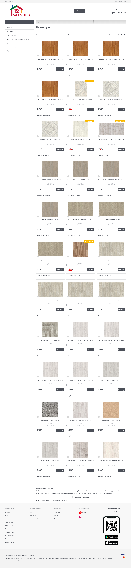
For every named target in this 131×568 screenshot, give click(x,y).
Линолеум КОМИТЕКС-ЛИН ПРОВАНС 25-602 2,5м (111, 340)
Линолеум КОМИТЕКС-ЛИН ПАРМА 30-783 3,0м (111, 460)
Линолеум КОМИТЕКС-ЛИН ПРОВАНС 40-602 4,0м (80, 380)
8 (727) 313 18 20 (107, 511)
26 (54, 483)
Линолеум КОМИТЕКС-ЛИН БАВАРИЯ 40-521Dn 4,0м (81, 460)
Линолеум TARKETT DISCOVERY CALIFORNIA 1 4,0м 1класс (50, 100)
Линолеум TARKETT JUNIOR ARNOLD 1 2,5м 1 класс (111, 260)
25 (49, 483)
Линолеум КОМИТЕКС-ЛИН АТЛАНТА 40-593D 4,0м (80, 260)
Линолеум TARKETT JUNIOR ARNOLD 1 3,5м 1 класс (80, 300)
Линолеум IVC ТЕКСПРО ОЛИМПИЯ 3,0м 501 (111, 99)
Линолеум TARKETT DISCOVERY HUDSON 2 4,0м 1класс (50, 220)
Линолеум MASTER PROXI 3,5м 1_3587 (111, 420)
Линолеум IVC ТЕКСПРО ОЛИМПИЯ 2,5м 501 (81, 99)
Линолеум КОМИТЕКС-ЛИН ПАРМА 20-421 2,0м (80, 420)
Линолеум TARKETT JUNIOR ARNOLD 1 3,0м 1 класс (50, 300)
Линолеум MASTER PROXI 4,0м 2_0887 (50, 420)
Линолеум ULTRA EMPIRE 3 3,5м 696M (50, 340)
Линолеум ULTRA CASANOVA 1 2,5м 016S (111, 380)
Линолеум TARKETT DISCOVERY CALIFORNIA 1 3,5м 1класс (80, 60)
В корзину (60, 69)
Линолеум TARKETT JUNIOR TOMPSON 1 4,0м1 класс (50, 260)
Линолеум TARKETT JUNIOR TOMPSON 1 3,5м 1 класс (111, 220)
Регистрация (122, 1)
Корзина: (121, 10)
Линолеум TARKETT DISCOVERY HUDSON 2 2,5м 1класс (111, 179)
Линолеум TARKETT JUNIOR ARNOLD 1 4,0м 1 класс (111, 300)
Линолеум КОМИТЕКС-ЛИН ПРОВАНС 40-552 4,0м (111, 139)
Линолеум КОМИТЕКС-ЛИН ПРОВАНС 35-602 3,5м (50, 380)
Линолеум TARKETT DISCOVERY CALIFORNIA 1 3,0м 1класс (50, 60)
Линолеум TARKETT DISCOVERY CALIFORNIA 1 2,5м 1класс (111, 60)
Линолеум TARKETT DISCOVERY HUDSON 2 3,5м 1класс (80, 179)
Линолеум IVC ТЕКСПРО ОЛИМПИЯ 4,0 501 (50, 139)
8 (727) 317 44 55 (107, 514)
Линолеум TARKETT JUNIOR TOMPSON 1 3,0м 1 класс (81, 220)
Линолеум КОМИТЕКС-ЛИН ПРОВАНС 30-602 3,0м (80, 340)
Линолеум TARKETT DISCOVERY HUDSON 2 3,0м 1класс (50, 179)
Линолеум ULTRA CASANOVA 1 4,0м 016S (50, 460)
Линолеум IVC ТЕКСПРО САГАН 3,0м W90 (81, 139)
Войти (116, 1)
